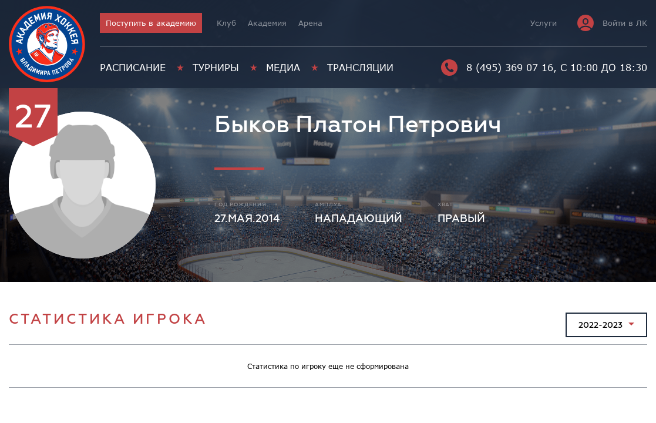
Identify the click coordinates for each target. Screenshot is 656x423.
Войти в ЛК (612, 23)
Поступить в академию (151, 23)
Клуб (226, 23)
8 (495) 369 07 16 (497, 67)
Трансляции (360, 67)
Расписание (133, 67)
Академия (267, 23)
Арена (310, 23)
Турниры (216, 67)
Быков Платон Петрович (358, 125)
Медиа (283, 67)
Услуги (543, 23)
